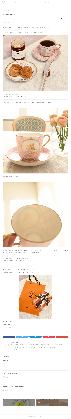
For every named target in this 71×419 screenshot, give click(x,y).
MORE (54, 2)
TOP (18, 2)
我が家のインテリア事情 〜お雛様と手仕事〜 (14, 386)
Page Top (35, 413)
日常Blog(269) (5, 327)
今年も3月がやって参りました (10, 373)
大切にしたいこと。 (7, 360)
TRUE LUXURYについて (26, 2)
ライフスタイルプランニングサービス (42, 2)
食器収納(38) (10, 327)
